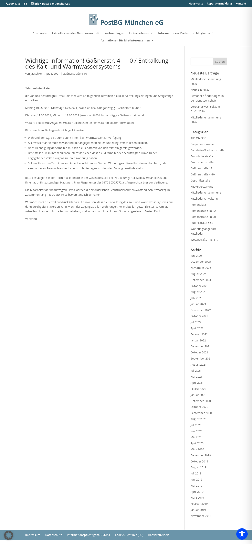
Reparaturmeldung (219, 3)
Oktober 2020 (199, 407)
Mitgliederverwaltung (204, 198)
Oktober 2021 (199, 352)
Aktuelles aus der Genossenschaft (76, 33)
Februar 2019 (199, 503)
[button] (8, 535)
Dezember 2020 (201, 401)
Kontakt (241, 3)
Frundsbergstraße (202, 162)
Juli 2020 (196, 425)
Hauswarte (196, 3)
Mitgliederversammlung (206, 192)
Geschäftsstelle (200, 180)
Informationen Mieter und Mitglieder (184, 33)
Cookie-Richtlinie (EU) (129, 535)
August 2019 (198, 467)
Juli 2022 (196, 322)
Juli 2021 (196, 370)
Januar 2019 (198, 510)
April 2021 (197, 382)
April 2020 (197, 443)
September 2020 (201, 413)
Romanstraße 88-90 (203, 217)
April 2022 (197, 328)
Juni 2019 (196, 479)
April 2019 (197, 492)
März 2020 (197, 449)
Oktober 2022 (199, 316)
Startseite (40, 33)
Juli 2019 (196, 473)
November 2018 (201, 516)
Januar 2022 (198, 340)
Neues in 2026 (200, 90)
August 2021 (198, 364)
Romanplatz (198, 204)
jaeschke (36, 73)
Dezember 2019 (201, 455)
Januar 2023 (198, 304)
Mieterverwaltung (202, 186)
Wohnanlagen (114, 33)
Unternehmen (139, 33)
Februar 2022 (199, 334)
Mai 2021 (196, 376)
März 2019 (197, 497)
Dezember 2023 (201, 280)
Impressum (32, 535)
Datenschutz (53, 535)
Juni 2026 (196, 256)
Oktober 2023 (199, 286)
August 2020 (198, 419)
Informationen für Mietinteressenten (124, 40)
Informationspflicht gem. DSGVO (88, 535)
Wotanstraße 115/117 (204, 239)
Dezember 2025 (201, 261)
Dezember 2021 (201, 346)
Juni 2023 (196, 298)
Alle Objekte (198, 138)
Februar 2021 (199, 389)
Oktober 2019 (199, 461)
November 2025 (201, 268)
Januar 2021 (198, 395)
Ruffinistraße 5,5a (202, 223)
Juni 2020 (196, 431)
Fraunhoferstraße (202, 156)
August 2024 (198, 274)
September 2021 (201, 358)
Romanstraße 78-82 (203, 211)
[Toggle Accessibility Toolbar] (242, 534)
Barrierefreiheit (158, 535)
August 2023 (198, 292)
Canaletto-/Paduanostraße (207, 150)
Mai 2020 (196, 437)
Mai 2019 (196, 485)
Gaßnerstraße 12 (201, 168)
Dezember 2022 (201, 310)
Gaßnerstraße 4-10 (75, 73)
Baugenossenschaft (203, 144)
